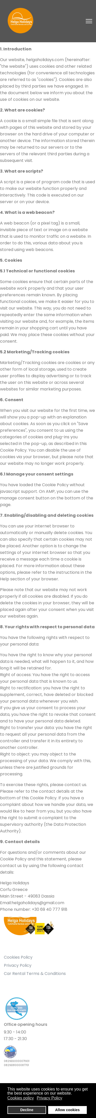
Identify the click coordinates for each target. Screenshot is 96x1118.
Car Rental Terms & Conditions (35, 973)
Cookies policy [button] (20, 1098)
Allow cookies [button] (67, 1110)
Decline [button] (26, 1110)
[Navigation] (89, 21)
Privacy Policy (17, 965)
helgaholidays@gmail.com (38, 903)
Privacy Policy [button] (49, 1098)
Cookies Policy (18, 957)
